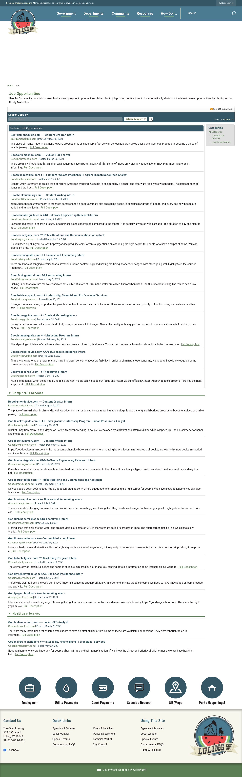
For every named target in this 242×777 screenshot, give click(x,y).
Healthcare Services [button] (26, 613)
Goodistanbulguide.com (23, 339)
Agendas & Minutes (63, 728)
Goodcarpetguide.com (23, 239)
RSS (215, 109)
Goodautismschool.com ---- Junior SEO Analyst (40, 155)
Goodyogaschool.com (23, 375)
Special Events (61, 739)
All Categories (215, 132)
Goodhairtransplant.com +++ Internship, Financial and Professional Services (59, 295)
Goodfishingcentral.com (24, 279)
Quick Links (61, 720)
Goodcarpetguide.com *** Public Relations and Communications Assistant (57, 235)
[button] (233, 13)
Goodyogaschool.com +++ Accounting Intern (39, 371)
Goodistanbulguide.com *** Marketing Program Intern (45, 335)
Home (10, 85)
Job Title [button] (226, 119)
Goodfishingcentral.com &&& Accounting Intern (41, 275)
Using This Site (153, 720)
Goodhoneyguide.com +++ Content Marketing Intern (44, 315)
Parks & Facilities (103, 728)
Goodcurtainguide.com (23, 259)
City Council (100, 744)
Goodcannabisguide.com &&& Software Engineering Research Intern (54, 215)
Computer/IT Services (218, 137)
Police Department (104, 733)
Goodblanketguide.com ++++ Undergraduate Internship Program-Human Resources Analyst (69, 175)
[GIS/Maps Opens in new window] (175, 690)
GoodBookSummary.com (24, 199)
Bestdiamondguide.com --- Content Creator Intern (42, 135)
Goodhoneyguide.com (23, 319)
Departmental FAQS (63, 744)
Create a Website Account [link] (19, 3)
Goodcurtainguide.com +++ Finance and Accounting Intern (47, 255)
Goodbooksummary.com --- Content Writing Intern (42, 195)
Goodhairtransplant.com (24, 299)
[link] (226, 3)
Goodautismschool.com (24, 159)
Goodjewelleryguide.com (24, 355)
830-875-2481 (16, 740)
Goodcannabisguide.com (24, 219)
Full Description (39, 147)
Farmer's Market (102, 739)
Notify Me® (227, 109)
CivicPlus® (140, 769)
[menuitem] (66, 13)
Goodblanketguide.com (23, 179)
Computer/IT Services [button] (27, 393)
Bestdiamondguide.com (23, 139)
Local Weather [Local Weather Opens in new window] (60, 733)
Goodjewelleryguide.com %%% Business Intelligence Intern (48, 351)
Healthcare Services (221, 142)
